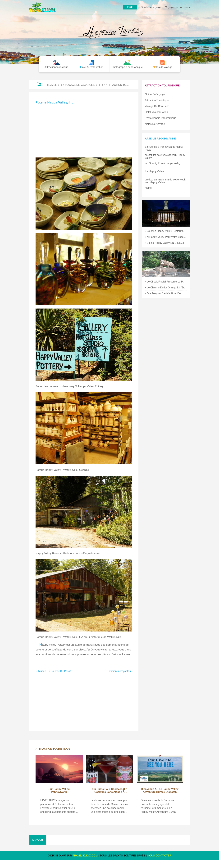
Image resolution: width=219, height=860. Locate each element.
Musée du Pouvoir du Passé (54, 671)
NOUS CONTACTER (159, 855)
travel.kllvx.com (85, 855)
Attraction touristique (123, 85)
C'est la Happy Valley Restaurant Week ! (167, 231)
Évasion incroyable (118, 671)
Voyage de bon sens (177, 7)
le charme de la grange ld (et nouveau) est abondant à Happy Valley (167, 287)
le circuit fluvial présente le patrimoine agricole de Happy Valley (167, 281)
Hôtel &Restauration (156, 112)
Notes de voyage (155, 124)
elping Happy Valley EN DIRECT (165, 243)
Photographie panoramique (160, 118)
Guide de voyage (151, 7)
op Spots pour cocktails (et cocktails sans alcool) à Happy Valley (109, 791)
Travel (52, 85)
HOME (130, 7)
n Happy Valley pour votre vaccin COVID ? (167, 237)
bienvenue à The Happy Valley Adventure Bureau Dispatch (159, 790)
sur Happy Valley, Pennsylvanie (59, 790)
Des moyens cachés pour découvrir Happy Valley (167, 293)
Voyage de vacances (80, 85)
